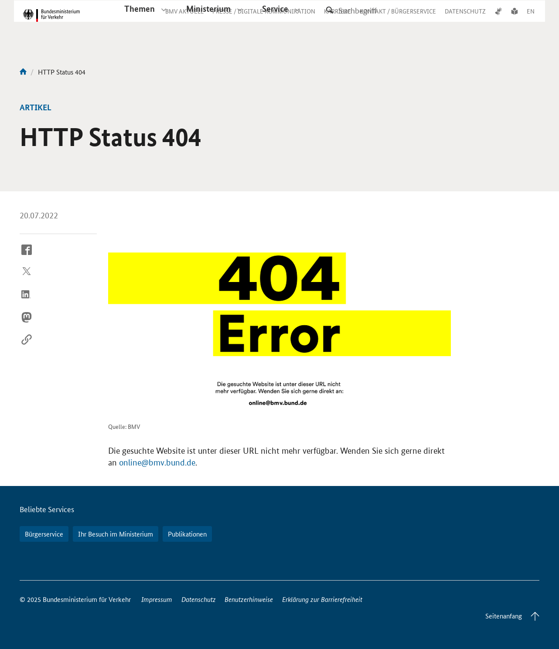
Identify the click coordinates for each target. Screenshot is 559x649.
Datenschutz (198, 599)
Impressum (156, 599)
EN (531, 19)
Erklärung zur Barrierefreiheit (322, 599)
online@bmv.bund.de (157, 463)
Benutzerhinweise (249, 599)
